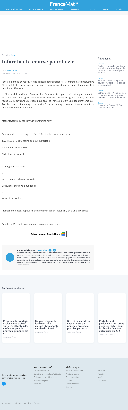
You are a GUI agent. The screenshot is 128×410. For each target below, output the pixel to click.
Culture (69, 380)
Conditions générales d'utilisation (48, 374)
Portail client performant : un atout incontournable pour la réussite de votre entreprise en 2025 (111, 69)
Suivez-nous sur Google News (48, 234)
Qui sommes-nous (42, 370)
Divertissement (72, 383)
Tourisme (102, 380)
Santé (14, 55)
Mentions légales (41, 380)
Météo (100, 377)
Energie (92, 9)
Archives (37, 383)
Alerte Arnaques (36, 9)
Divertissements (56, 9)
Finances (105, 9)
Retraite (119, 9)
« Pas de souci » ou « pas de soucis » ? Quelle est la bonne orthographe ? (111, 82)
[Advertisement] (64, 35)
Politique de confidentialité (45, 377)
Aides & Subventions (14, 9)
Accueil (5, 55)
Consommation (76, 9)
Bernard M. (12, 70)
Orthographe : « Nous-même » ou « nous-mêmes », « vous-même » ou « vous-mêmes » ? (112, 95)
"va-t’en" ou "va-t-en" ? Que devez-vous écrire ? (110, 106)
